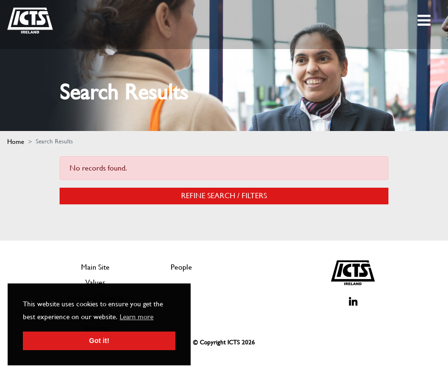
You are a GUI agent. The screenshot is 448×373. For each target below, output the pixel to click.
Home (15, 141)
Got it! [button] (99, 340)
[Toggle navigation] (424, 20)
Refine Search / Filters (224, 196)
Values (95, 282)
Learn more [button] (136, 317)
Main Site (95, 267)
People (181, 267)
